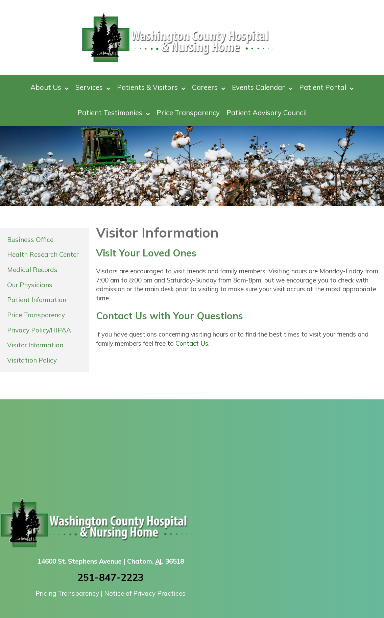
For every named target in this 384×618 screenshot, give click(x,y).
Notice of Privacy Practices (145, 593)
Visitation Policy (32, 360)
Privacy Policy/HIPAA (39, 330)
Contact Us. (192, 343)
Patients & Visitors (151, 87)
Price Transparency (188, 112)
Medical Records (32, 270)
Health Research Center (42, 254)
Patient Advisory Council (266, 112)
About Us (49, 87)
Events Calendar (262, 87)
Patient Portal (326, 87)
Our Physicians (29, 285)
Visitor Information (35, 345)
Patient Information (36, 300)
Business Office (30, 240)
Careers (208, 87)
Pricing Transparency (67, 593)
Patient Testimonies (113, 112)
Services (92, 87)
